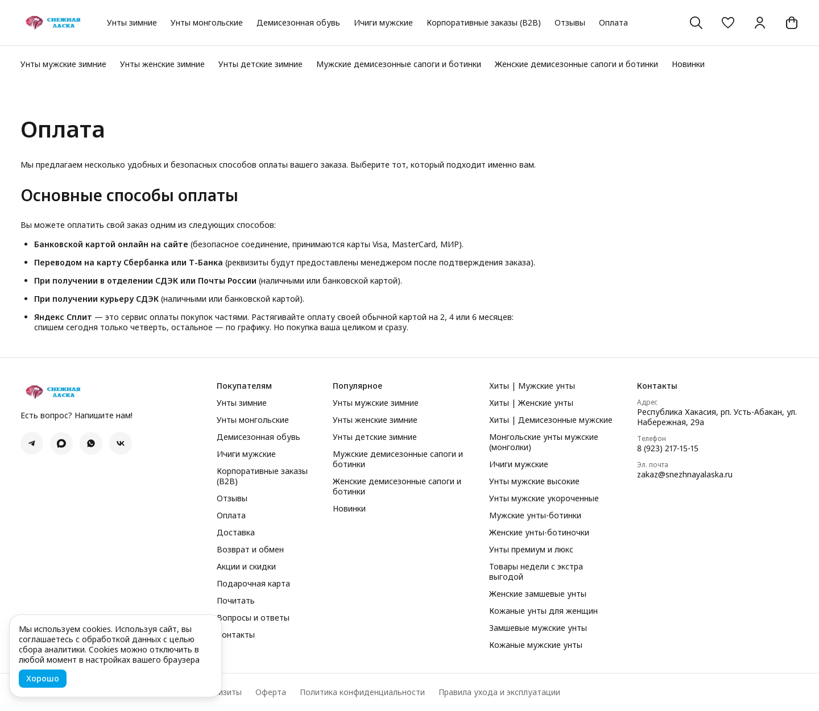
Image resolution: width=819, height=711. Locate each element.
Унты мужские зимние (63, 64)
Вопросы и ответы (253, 618)
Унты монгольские (207, 22)
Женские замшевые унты (537, 594)
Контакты (236, 635)
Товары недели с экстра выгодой (536, 572)
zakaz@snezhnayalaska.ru (685, 474)
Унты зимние (132, 22)
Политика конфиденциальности (362, 692)
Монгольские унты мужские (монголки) (543, 442)
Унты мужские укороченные (544, 498)
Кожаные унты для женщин (543, 611)
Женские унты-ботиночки (539, 532)
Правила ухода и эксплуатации (499, 692)
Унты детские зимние (260, 64)
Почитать (236, 601)
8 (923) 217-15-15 (667, 448)
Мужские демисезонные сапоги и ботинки (398, 64)
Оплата (613, 22)
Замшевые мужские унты (538, 628)
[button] (728, 23)
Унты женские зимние (162, 64)
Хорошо (42, 678)
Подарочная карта (253, 584)
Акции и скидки (246, 567)
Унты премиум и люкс (531, 549)
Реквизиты (221, 692)
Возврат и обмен (250, 549)
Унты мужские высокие (534, 481)
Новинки (688, 64)
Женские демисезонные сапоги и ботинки (576, 64)
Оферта (270, 692)
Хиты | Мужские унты (532, 386)
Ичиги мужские (383, 22)
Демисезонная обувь (298, 22)
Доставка (236, 532)
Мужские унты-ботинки (535, 515)
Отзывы (570, 22)
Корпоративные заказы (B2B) (484, 22)
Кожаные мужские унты (535, 645)
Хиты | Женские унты (531, 403)
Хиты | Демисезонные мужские (551, 420)
